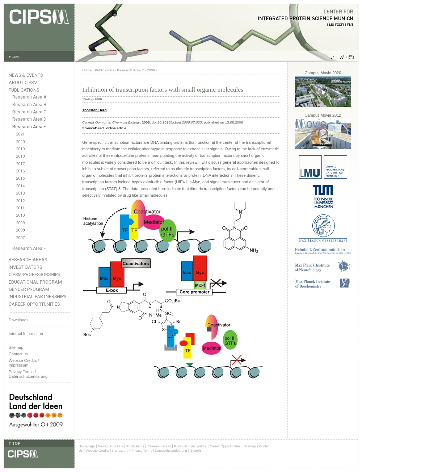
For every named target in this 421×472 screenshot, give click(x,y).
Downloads (18, 320)
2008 (20, 230)
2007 (20, 237)
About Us (116, 446)
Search (195, 450)
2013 (20, 193)
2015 (20, 178)
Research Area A (29, 97)
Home (87, 70)
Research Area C (29, 111)
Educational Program (35, 282)
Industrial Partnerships (37, 296)
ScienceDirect (93, 128)
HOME (14, 57)
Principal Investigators (190, 446)
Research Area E (29, 126)
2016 (20, 171)
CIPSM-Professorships (34, 274)
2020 (20, 141)
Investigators (25, 267)
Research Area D (29, 119)
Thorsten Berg (94, 110)
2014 (20, 186)
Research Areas (28, 259)
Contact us (18, 354)
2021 (20, 134)
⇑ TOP (14, 443)
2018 (20, 156)
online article (116, 128)
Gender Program (29, 289)
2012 (20, 201)
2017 (20, 164)
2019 (20, 149)
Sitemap (16, 347)
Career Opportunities (34, 304)
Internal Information (26, 333)
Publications (24, 90)
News (102, 446)
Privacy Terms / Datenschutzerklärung (28, 374)
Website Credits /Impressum (24, 362)
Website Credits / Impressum (107, 450)
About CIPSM (23, 82)
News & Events (26, 75)
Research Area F (29, 248)
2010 (20, 215)
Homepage (87, 446)
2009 (20, 223)
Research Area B (29, 104)
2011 (20, 208)
